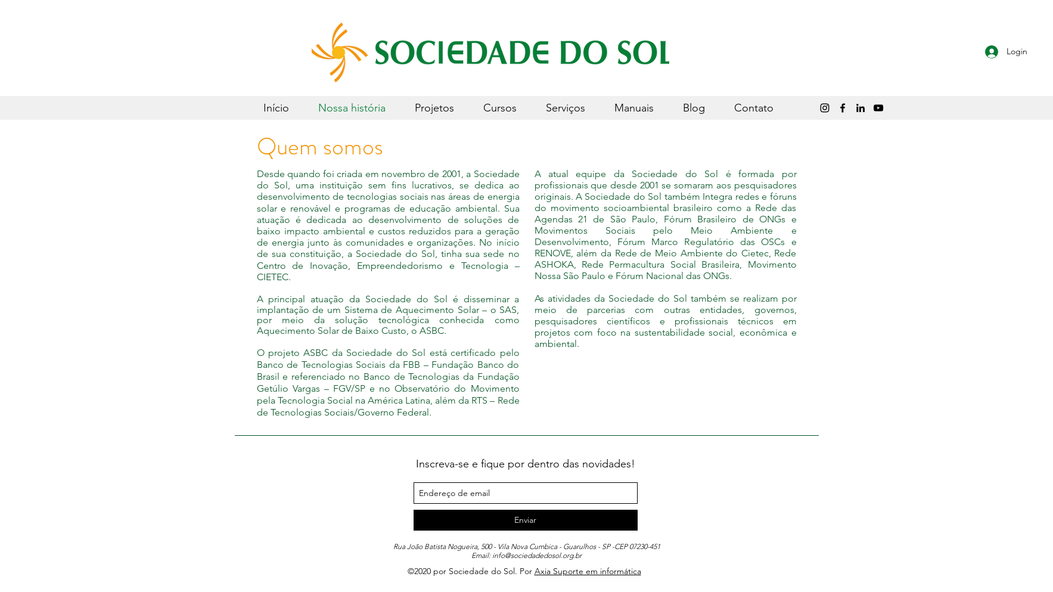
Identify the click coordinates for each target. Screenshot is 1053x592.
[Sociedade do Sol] (878, 108)
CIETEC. (274, 277)
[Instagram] (825, 108)
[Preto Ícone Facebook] (843, 108)
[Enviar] (526, 520)
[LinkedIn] (860, 108)
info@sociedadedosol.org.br (537, 555)
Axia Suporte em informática (588, 571)
